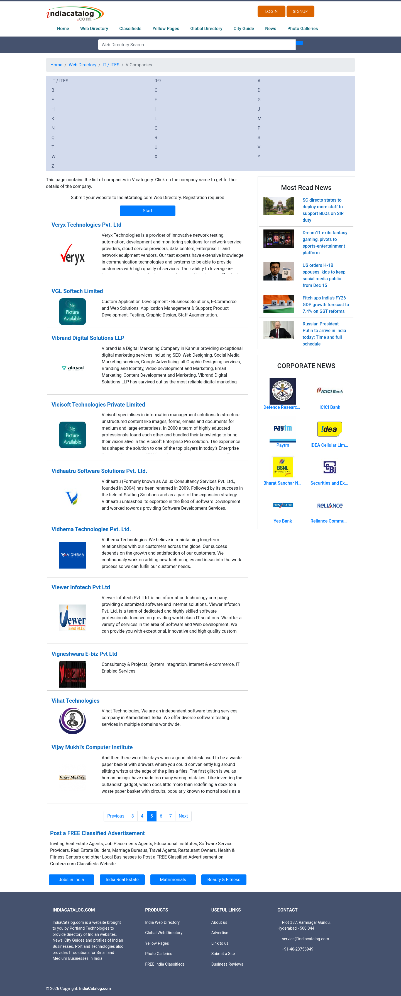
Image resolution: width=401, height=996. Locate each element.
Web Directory (94, 28)
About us (219, 922)
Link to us (220, 943)
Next (183, 816)
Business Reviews (227, 964)
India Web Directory (162, 922)
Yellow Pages (166, 28)
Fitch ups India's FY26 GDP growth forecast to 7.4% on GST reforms (326, 304)
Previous (115, 816)
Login (271, 11)
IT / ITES (111, 64)
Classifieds (130, 28)
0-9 (158, 80)
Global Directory (206, 28)
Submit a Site (223, 953)
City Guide (244, 28)
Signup (300, 11)
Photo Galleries (302, 28)
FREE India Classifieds (165, 964)
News (270, 28)
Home (63, 28)
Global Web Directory (163, 932)
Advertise (219, 932)
